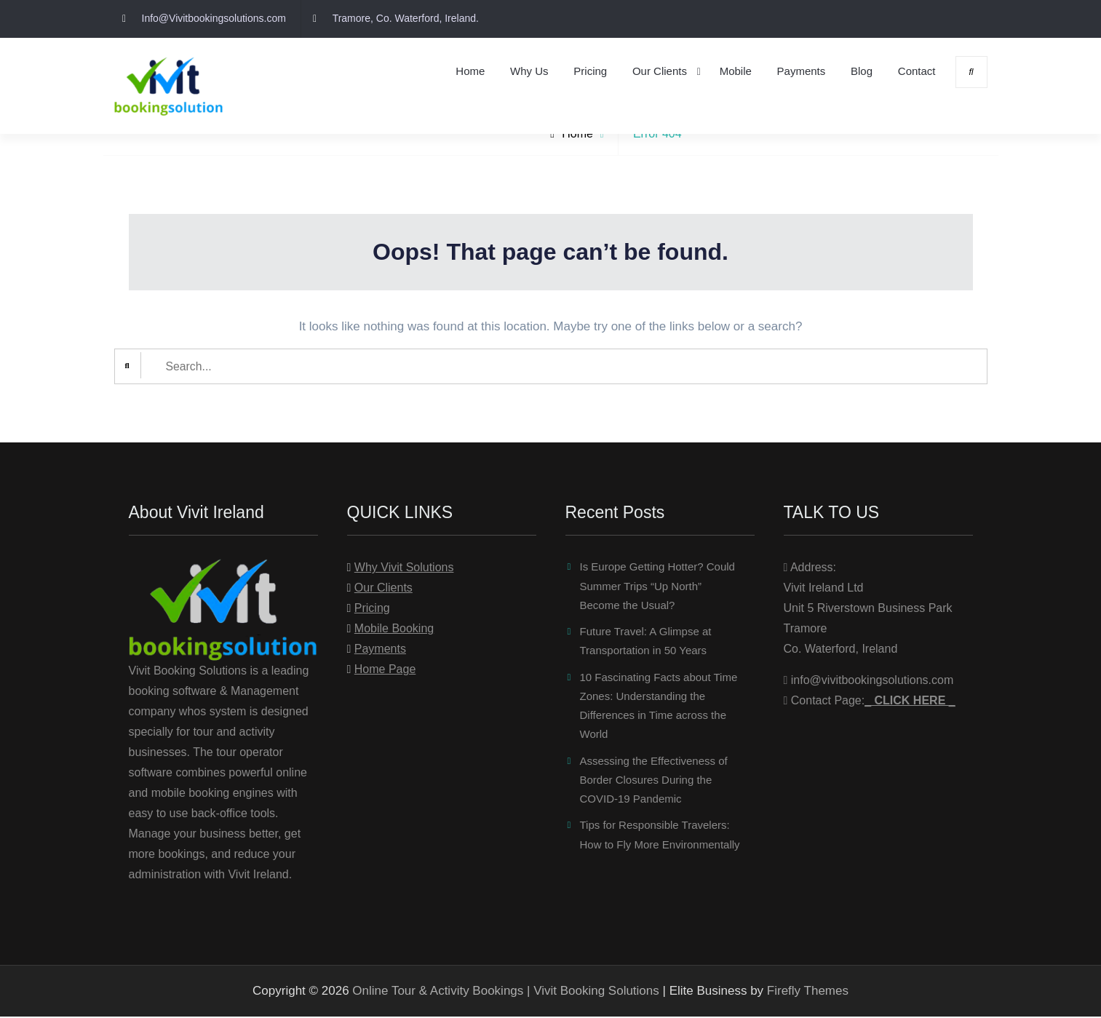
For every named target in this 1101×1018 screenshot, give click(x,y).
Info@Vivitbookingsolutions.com (214, 18)
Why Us (529, 71)
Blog (862, 71)
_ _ (909, 702)
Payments (801, 71)
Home (470, 71)
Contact (917, 71)
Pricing (590, 71)
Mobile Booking (394, 630)
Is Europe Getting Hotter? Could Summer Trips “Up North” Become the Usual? (657, 587)
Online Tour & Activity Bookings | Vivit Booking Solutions (505, 992)
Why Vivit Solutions (404, 568)
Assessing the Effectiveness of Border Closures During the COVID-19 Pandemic (654, 781)
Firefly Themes (807, 992)
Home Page (385, 670)
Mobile (736, 71)
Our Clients (659, 71)
